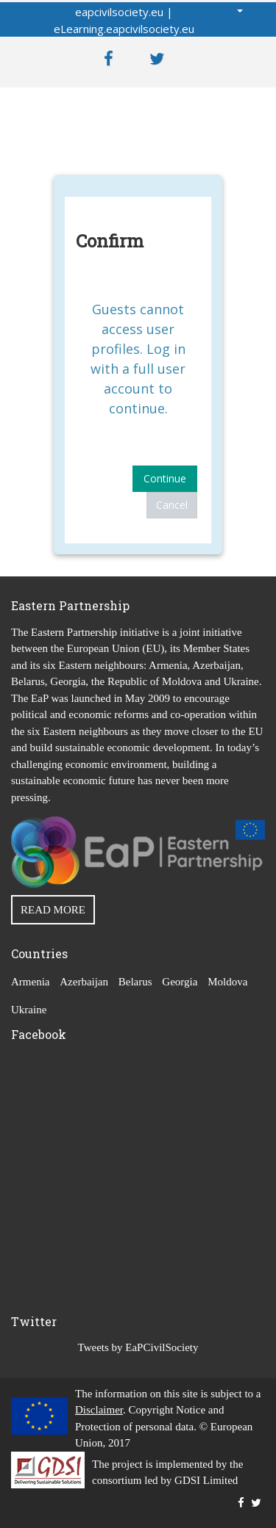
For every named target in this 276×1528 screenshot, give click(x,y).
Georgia (179, 982)
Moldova (227, 982)
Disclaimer (99, 1410)
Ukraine (28, 1009)
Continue (165, 478)
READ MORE (53, 910)
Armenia (30, 982)
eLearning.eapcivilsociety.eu (124, 28)
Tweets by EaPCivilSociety (138, 1347)
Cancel (172, 505)
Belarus (135, 982)
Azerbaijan (84, 982)
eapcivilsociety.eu (119, 11)
